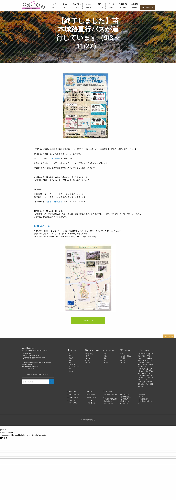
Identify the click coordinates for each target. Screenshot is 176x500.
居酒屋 (71, 358)
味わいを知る (91, 394)
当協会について (91, 397)
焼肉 (70, 356)
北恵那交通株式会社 (54, 202)
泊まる (88, 5)
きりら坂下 (124, 399)
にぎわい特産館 (73, 397)
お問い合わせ (149, 7)
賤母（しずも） (126, 401)
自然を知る (90, 391)
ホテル (106, 356)
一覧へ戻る (88, 320)
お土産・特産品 (126, 356)
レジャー (89, 358)
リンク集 (89, 400)
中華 (70, 369)
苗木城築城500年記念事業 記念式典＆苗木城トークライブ (145, 365)
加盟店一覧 (123, 5)
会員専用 (134, 5)
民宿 (105, 360)
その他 (71, 371)
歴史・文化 (89, 354)
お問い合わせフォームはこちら (38, 374)
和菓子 (123, 358)
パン (122, 354)
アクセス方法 (72, 403)
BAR (70, 354)
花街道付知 (142, 395)
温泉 (105, 354)
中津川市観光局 (143, 399)
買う (100, 5)
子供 (87, 360)
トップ (53, 5)
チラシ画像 (56, 158)
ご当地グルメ (73, 364)
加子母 (141, 397)
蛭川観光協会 (125, 395)
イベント (111, 5)
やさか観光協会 (108, 403)
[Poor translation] (5, 437)
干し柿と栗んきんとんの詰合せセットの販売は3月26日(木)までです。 (145, 371)
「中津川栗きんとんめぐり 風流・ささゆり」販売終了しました (145, 377)
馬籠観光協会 (108, 401)
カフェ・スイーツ (74, 367)
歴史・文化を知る (73, 394)
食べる (65, 5)
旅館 (105, 358)
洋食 (70, 362)
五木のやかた (125, 403)
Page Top (169, 336)
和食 (70, 360)
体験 (87, 356)
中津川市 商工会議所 (110, 399)
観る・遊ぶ (76, 5)
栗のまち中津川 (73, 391)
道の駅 (123, 360)
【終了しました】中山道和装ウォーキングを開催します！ (145, 384)
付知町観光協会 (126, 397)
